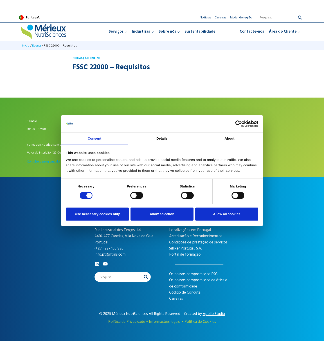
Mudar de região (241, 17)
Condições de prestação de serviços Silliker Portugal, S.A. (198, 245)
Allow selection (162, 214)
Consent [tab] (94, 138)
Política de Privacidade (126, 322)
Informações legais (164, 322)
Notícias (205, 17)
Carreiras (220, 17)
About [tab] (229, 138)
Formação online (87, 58)
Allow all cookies (226, 214)
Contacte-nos (252, 31)
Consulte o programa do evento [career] (49, 161)
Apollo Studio (214, 314)
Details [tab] (162, 138)
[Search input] (275, 17)
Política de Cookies (200, 322)
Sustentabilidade (199, 31)
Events (36, 45)
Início (25, 45)
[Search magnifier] (300, 17)
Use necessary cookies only (97, 214)
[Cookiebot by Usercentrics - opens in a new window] (238, 123)
